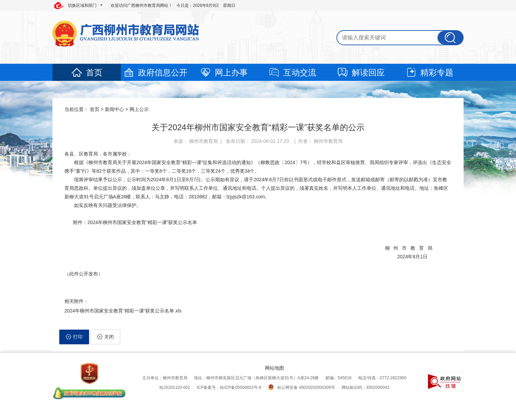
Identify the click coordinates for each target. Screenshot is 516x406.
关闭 (105, 337)
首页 (86, 72)
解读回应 (361, 72)
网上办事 (224, 72)
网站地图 (274, 368)
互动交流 (292, 72)
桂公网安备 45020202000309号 (301, 387)
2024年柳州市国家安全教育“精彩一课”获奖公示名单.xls (122, 310)
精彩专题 (429, 72)
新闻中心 (114, 109)
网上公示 (139, 109)
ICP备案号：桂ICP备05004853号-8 (229, 387)
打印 (74, 337)
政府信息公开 (155, 72)
